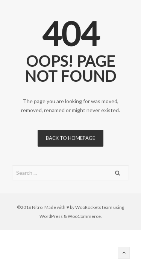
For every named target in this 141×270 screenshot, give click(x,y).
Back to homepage (70, 138)
